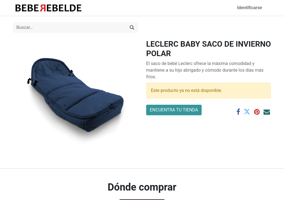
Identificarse (249, 7)
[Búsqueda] (132, 27)
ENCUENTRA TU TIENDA (174, 109)
